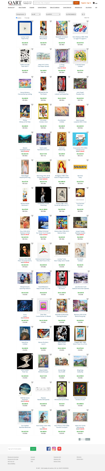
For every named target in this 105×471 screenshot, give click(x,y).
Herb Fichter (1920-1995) (43, 426)
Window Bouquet (43, 372)
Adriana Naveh (25, 203)
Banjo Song (61, 150)
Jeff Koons (62, 92)
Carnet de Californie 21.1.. (61, 205)
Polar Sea (25, 372)
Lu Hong (61, 64)
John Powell (80, 92)
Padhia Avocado (24, 64)
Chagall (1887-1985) (80, 342)
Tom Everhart (80, 203)
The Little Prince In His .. (43, 261)
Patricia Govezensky (80, 398)
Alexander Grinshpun (62, 37)
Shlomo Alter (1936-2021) (61, 231)
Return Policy (57, 461)
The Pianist (43, 94)
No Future (62, 288)
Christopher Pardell (43, 203)
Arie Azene (80, 259)
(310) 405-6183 (27, 2)
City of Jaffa (61, 372)
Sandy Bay (80, 372)
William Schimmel (43, 231)
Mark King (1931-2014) (43, 176)
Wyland (25, 148)
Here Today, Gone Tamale (61, 261)
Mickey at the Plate (24, 122)
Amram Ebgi (61, 370)
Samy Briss (25, 342)
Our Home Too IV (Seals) (43, 233)
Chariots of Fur (80, 150)
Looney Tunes (25, 37)
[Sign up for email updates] (19, 449)
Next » (88, 439)
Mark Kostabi (80, 120)
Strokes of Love (80, 399)
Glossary (79, 457)
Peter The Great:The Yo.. (25, 261)
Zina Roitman (62, 120)
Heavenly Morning (25, 177)
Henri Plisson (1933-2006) (61, 426)
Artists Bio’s (80, 459)
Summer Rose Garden (43, 177)
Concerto (61, 66)
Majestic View (62, 344)
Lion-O (43, 344)
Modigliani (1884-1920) (61, 176)
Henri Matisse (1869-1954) (80, 37)
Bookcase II (25, 205)
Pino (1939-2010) (25, 231)
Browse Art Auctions (13, 457)
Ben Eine (80, 176)
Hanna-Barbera (24, 92)
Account (33, 457)
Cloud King (43, 205)
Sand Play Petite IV (25, 288)
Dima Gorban (43, 37)
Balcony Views (62, 233)
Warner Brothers (43, 342)
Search (76, 3)
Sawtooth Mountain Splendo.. (80, 288)
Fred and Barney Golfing (25, 94)
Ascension (25, 399)
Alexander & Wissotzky (61, 314)
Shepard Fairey (61, 287)
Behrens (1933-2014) (80, 314)
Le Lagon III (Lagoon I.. (80, 38)
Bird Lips (80, 205)
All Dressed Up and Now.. (62, 399)
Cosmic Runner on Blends (43, 316)
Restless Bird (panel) (43, 399)
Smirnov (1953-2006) (25, 259)
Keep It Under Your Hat (43, 288)
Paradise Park (80, 94)
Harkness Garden (80, 233)
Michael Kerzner (43, 92)
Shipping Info (57, 459)
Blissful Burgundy (80, 316)
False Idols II (24, 66)
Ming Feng (80, 370)
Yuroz (25, 314)
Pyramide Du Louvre (43, 150)
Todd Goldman (61, 398)
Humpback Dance (25, 150)
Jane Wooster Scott (80, 287)
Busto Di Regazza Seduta (61, 177)
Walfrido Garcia (25, 398)
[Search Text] (53, 2)
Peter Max (43, 314)
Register (83, 3)
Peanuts (43, 398)
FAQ (32, 461)
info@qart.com (27, 3)
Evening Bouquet (62, 316)
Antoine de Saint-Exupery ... (43, 259)
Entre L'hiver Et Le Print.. (80, 344)
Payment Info (57, 457)
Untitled (80, 66)
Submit (33, 449)
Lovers (25, 316)
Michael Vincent (24, 287)
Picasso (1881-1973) (61, 203)
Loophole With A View (80, 122)
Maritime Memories (25, 427)
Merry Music (43, 38)
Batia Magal (24, 176)
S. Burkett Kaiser (80, 64)
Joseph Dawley (80, 231)
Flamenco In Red (25, 233)
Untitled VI (62, 38)
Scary (80, 177)
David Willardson (43, 287)
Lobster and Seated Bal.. (62, 94)
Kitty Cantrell (62, 342)
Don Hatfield (25, 426)
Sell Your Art (11, 461)
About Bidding (11, 463)
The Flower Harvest (43, 66)
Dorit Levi (62, 148)
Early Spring (80, 427)
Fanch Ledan (43, 148)
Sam (43, 427)
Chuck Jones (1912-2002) (80, 148)
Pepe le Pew (24, 38)
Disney (25, 120)
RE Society (43, 120)
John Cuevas (25, 370)
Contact (33, 459)
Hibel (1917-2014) (43, 64)
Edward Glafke (43, 370)
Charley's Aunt (43, 122)
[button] (11, 7)
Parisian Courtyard (61, 427)
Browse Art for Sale (13, 459)
